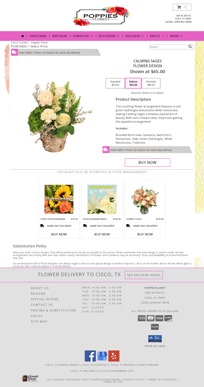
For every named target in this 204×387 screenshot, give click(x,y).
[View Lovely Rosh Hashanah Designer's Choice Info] (59, 199)
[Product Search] (168, 46)
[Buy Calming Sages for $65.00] (147, 162)
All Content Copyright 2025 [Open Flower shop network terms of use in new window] (67, 379)
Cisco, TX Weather (83, 370)
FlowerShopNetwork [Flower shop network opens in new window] (104, 379)
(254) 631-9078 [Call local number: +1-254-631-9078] (182, 21)
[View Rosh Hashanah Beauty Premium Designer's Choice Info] (102, 199)
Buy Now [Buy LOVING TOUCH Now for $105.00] (145, 234)
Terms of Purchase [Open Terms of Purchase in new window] (162, 379)
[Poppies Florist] (102, 15)
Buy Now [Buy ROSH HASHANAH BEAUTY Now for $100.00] (102, 234)
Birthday (59, 36)
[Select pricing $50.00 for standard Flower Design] (115, 83)
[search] (190, 47)
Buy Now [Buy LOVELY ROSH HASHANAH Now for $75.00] (59, 234)
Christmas (38, 36)
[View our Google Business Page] (102, 360)
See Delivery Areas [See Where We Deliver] (143, 275)
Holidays (134, 36)
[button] (182, 7)
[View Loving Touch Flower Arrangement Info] (145, 199)
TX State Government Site (115, 370)
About (157, 36)
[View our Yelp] (113, 360)
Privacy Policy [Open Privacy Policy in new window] (134, 379)
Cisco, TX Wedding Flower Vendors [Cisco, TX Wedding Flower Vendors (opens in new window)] (135, 364)
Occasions (109, 36)
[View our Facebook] (90, 360)
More (176, 36)
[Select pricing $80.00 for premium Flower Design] (151, 83)
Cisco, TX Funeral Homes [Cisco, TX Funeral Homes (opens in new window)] (62, 364)
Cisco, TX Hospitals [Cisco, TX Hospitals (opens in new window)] (94, 364)
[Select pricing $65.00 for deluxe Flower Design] (133, 83)
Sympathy (83, 36)
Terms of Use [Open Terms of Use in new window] (113, 381)
